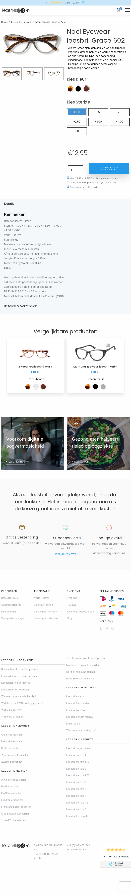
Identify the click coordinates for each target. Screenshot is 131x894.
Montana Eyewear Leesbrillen (83, 665)
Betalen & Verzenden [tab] (20, 306)
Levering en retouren (46, 618)
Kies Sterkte (78, 102)
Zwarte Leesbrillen (11, 761)
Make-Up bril (73, 723)
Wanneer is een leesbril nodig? (18, 696)
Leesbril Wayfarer (76, 710)
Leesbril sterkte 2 (76, 768)
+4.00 (119, 122)
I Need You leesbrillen (13, 820)
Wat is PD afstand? (12, 716)
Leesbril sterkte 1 (76, 755)
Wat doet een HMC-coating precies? (22, 703)
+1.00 (77, 112)
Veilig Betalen (41, 597)
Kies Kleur (76, 79)
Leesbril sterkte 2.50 (77, 775)
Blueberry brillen (10, 786)
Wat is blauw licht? (12, 709)
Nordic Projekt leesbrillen (80, 671)
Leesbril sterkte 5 (76, 809)
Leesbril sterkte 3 (76, 782)
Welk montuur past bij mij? (81, 730)
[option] (36, 365)
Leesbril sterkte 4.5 (77, 802)
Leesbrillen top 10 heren (15, 689)
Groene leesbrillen (11, 734)
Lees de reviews (65, 554)
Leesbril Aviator (75, 696)
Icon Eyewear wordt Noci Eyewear (85, 658)
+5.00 (77, 131)
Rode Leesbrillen (10, 748)
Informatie (42, 591)
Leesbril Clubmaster (77, 703)
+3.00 (98, 122)
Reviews (71, 604)
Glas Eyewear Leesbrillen (15, 813)
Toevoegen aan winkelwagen (109, 168)
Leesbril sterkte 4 (76, 795)
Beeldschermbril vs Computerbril (19, 669)
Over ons (73, 591)
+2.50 (77, 122)
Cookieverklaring (43, 604)
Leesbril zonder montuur (80, 716)
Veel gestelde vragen (13, 618)
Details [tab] (9, 203)
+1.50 (98, 112)
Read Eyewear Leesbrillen (80, 678)
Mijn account (8, 611)
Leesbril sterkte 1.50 (77, 761)
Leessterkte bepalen (78, 816)
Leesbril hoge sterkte (78, 748)
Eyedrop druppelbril (12, 799)
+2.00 (119, 112)
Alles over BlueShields (14, 779)
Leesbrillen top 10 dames (15, 682)
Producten (9, 591)
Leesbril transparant (12, 741)
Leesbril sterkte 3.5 (77, 788)
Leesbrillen (17, 22)
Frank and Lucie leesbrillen (16, 806)
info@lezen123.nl (77, 849)
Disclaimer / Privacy (45, 611)
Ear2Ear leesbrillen (11, 793)
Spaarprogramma (11, 604)
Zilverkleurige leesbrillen (15, 755)
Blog (69, 618)
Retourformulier (10, 597)
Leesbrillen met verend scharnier (20, 676)
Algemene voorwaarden (80, 611)
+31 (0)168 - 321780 (78, 845)
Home (4, 22)
